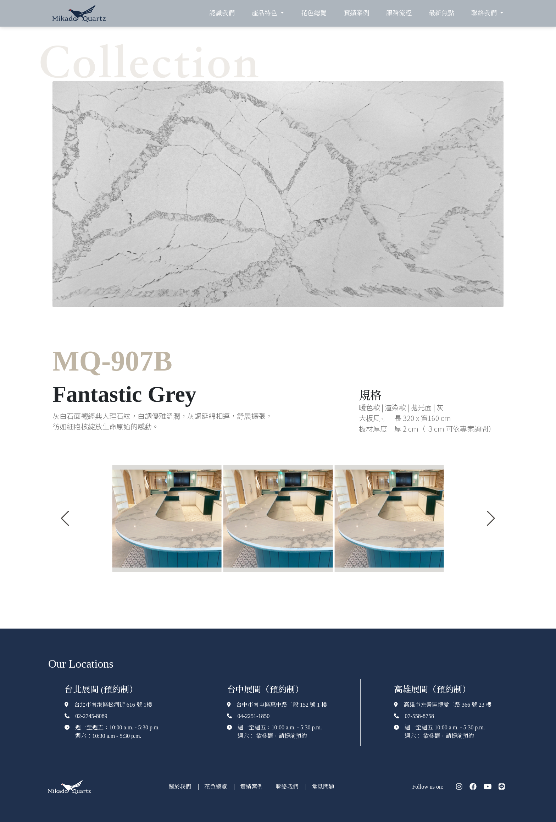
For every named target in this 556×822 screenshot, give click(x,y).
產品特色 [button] (265, 13)
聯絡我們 (288, 787)
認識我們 (222, 13)
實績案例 (356, 13)
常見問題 (323, 787)
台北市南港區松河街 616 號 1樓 (113, 705)
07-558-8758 (419, 716)
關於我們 (180, 787)
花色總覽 (314, 13)
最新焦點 (441, 13)
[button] (65, 518)
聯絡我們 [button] (484, 13)
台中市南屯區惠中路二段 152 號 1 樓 (281, 705)
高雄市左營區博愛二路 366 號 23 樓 (447, 705)
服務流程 (399, 13)
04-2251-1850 (254, 716)
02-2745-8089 (91, 716)
